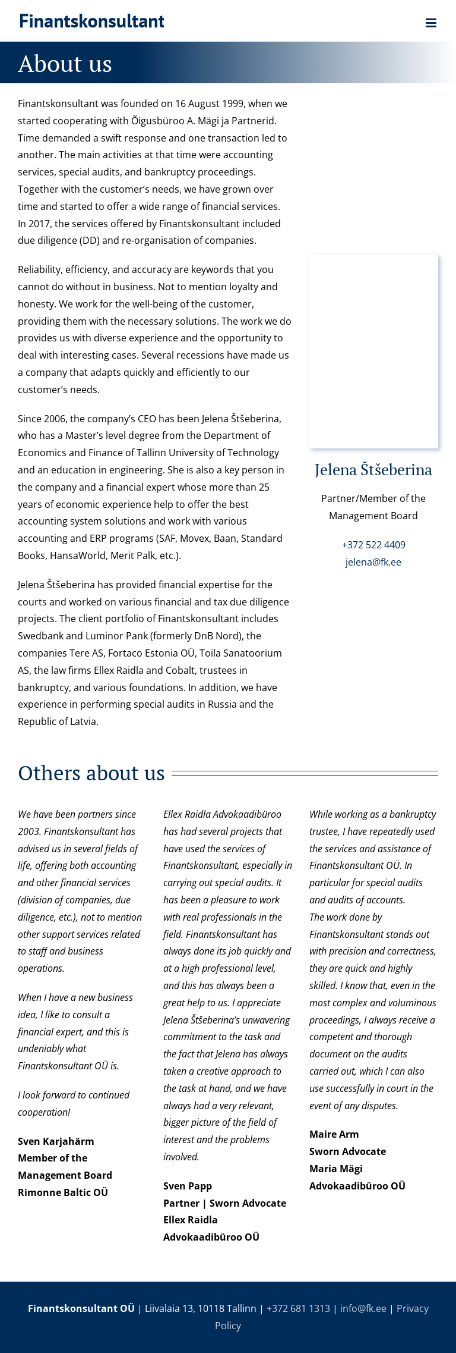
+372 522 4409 (374, 544)
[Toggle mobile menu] (432, 23)
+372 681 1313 (298, 1308)
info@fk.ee (363, 1308)
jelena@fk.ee (373, 562)
